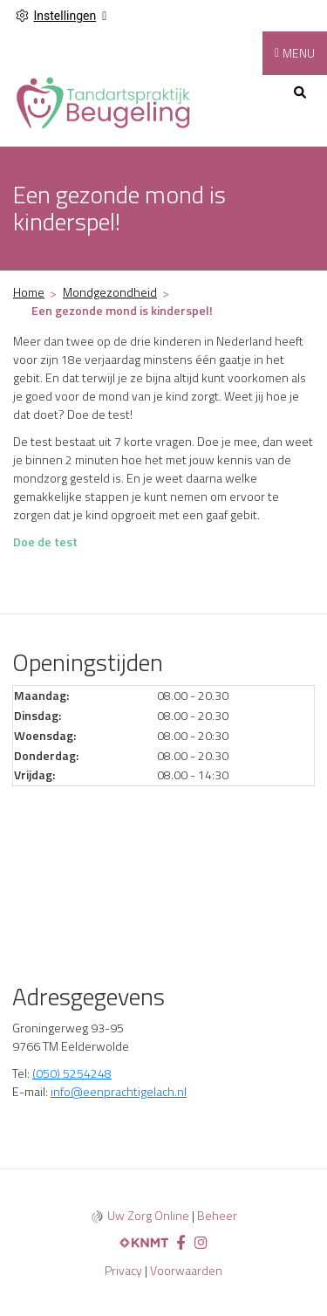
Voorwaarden (186, 1270)
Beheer (217, 1215)
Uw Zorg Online (148, 1215)
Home (28, 292)
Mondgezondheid (110, 292)
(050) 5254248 (72, 1073)
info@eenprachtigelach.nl (119, 1091)
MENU (299, 53)
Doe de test (45, 541)
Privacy (123, 1270)
